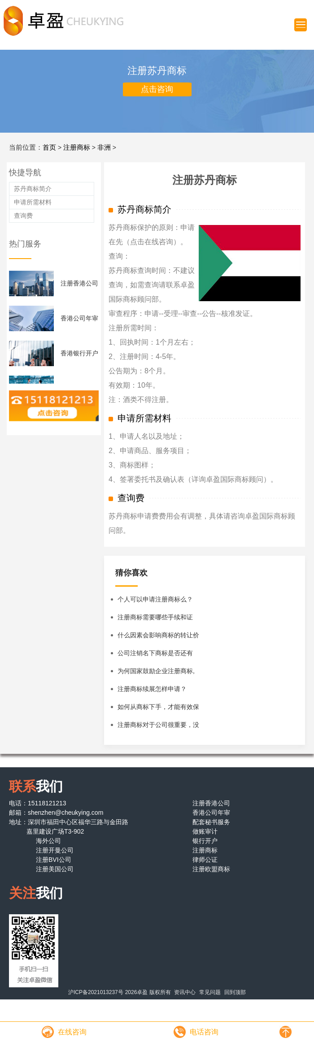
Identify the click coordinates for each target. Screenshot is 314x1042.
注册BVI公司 (53, 859)
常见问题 (210, 992)
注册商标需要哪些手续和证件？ (155, 620)
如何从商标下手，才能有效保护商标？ (158, 709)
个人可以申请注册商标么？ (155, 599)
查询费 (23, 215)
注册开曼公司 (55, 850)
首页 (49, 147)
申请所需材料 (33, 202)
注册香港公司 (79, 283)
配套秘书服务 (211, 822)
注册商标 (76, 147)
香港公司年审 (79, 318)
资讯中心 (185, 992)
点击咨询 (157, 89)
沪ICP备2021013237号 (95, 992)
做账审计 (205, 831)
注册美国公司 (55, 869)
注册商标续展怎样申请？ (152, 688)
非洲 (104, 147)
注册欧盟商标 (211, 869)
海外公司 (48, 840)
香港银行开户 (79, 353)
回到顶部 (235, 992)
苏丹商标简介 (33, 188)
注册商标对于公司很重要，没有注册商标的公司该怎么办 (158, 727)
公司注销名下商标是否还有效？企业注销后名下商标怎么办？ (158, 655)
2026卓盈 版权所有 (148, 992)
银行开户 (205, 840)
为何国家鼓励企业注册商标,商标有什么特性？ (156, 673)
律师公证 (205, 859)
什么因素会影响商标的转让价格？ (158, 637)
